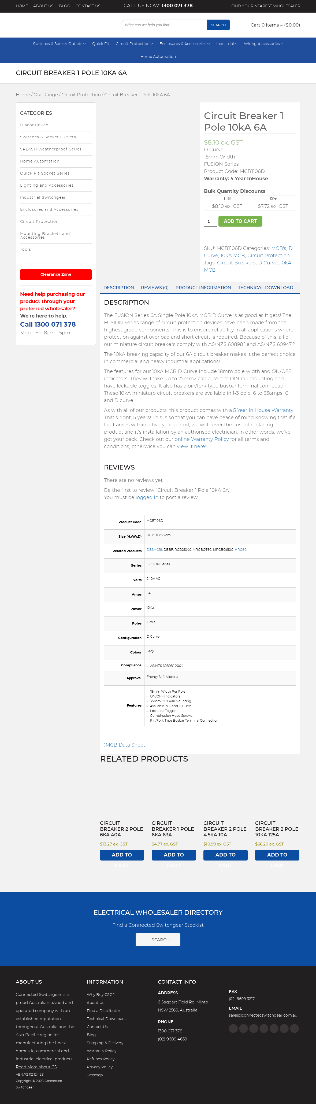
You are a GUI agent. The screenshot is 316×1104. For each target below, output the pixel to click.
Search (218, 25)
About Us (43, 6)
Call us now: (158, 5)
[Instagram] (243, 1028)
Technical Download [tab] (265, 288)
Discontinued (34, 125)
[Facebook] (233, 1028)
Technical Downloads (107, 1019)
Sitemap (95, 1075)
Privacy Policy (100, 1067)
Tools (25, 250)
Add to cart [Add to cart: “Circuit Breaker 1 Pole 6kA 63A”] (174, 857)
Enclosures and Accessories (49, 210)
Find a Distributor (103, 1011)
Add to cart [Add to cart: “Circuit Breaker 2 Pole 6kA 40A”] (122, 857)
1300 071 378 (170, 1031)
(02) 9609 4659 (172, 1039)
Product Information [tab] (203, 288)
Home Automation (158, 57)
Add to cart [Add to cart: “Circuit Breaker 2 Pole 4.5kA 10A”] (225, 857)
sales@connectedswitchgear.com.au (263, 1015)
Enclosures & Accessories (182, 44)
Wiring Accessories (262, 44)
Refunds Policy (100, 1059)
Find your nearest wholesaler (265, 6)
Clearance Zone (55, 274)
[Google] (274, 1028)
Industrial (225, 44)
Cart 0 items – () (275, 25)
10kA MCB (233, 255)
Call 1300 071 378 (48, 325)
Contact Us (88, 6)
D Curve (268, 263)
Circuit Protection (133, 44)
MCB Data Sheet (125, 745)
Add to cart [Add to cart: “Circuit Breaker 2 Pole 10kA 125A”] (277, 857)
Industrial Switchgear (43, 198)
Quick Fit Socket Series (45, 173)
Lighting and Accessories (47, 185)
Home (22, 6)
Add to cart (240, 221)
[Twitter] (253, 1028)
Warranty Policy (101, 1051)
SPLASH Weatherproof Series (51, 149)
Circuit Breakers (236, 263)
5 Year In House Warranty (263, 410)
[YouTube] (284, 1028)
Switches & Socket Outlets (57, 44)
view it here (191, 446)
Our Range (46, 95)
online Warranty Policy (202, 439)
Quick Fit (100, 44)
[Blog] (294, 1028)
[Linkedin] (263, 1028)
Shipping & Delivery (105, 1043)
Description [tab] (118, 288)
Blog (64, 6)
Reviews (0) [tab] (155, 288)
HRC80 (241, 549)
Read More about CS (36, 1067)
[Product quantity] (210, 221)
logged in (147, 497)
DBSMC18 (154, 549)
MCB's (278, 248)
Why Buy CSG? (101, 995)
